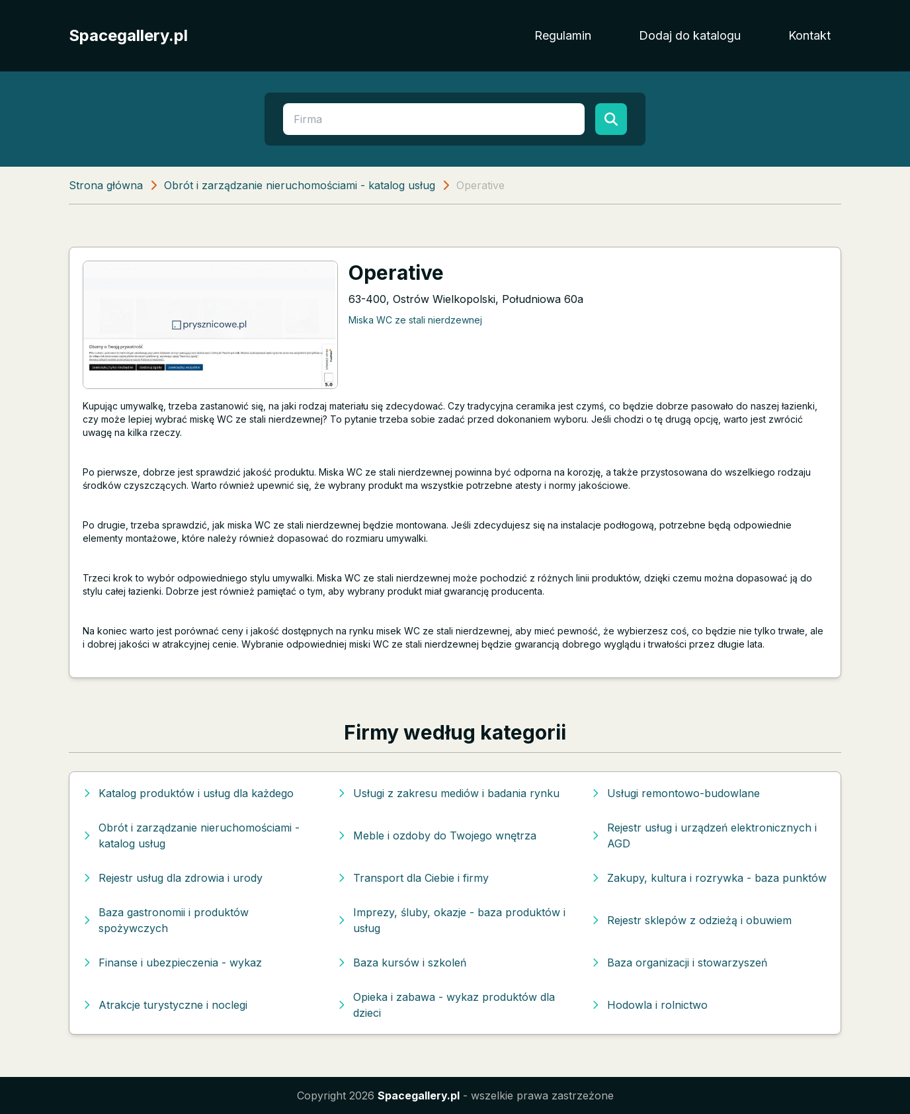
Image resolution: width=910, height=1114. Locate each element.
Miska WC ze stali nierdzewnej (415, 319)
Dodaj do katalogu (690, 35)
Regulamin (562, 35)
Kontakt (809, 35)
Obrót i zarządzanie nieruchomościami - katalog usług (299, 185)
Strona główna (106, 185)
